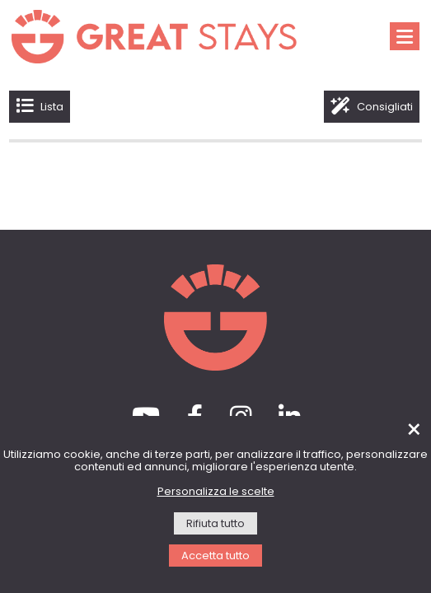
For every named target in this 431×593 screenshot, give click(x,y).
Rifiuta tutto (215, 524)
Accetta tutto (215, 556)
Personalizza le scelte (215, 492)
